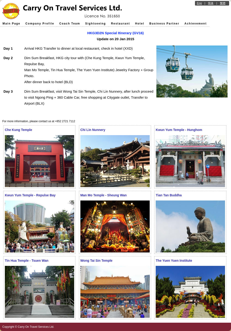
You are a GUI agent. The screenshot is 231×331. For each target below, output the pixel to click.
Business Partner (164, 23)
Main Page (11, 23)
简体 (210, 3)
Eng (199, 3)
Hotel (139, 23)
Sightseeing (95, 23)
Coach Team (69, 23)
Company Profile (39, 23)
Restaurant (120, 23)
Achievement (196, 23)
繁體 (222, 3)
